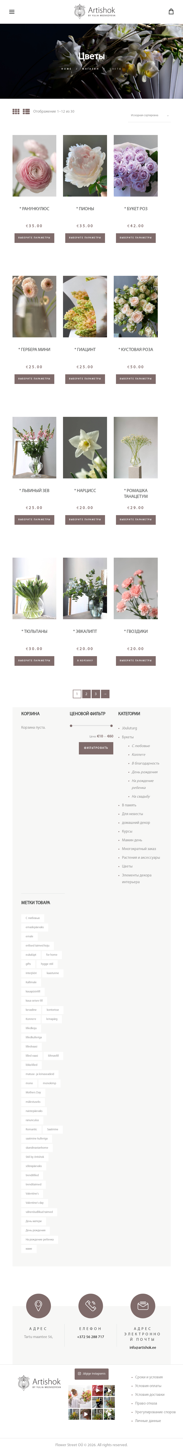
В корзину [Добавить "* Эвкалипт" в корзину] (85, 661)
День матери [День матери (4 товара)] (34, 1221)
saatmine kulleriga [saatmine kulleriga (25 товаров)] (37, 1138)
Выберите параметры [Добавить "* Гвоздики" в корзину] (136, 661)
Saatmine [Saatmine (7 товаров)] (52, 1129)
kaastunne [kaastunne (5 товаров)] (53, 973)
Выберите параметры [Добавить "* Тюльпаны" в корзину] (34, 661)
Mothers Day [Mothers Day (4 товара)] (33, 1092)
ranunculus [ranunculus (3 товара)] (32, 1120)
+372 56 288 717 (90, 1337)
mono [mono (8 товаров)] (29, 1083)
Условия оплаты (148, 1386)
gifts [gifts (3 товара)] (28, 964)
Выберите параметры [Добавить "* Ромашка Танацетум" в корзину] (136, 519)
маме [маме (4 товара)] (29, 1248)
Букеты (128, 737)
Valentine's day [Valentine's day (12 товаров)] (35, 1202)
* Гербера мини (34, 350)
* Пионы (85, 209)
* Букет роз (135, 209)
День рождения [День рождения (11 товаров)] (35, 1230)
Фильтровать (96, 748)
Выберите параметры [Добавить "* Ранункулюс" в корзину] (34, 238)
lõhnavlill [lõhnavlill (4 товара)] (53, 1055)
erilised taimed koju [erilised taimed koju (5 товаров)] (37, 945)
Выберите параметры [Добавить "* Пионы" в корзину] (85, 238)
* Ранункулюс (34, 209)
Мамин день (132, 840)
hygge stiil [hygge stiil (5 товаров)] (47, 964)
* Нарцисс (85, 491)
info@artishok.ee (143, 1348)
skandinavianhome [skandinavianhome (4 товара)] (37, 1147)
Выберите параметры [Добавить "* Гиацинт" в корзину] (85, 379)
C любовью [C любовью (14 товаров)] (33, 918)
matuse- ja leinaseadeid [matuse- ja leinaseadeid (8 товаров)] (40, 1074)
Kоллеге (138, 755)
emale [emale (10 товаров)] (29, 936)
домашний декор (136, 823)
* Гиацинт (85, 350)
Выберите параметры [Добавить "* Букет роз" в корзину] (136, 238)
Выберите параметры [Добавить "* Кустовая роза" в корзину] (136, 379)
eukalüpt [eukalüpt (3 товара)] (31, 954)
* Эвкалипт (85, 632)
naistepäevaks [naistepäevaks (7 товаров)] (34, 1111)
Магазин (90, 69)
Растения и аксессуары (141, 858)
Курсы (127, 831)
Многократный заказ (139, 849)
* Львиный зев (34, 491)
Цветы (127, 866)
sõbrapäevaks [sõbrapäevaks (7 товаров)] (34, 1166)
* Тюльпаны (34, 632)
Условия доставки (149, 1395)
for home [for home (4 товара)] (51, 954)
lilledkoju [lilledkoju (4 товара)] (31, 1028)
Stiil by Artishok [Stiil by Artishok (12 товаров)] (35, 1157)
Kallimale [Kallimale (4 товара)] (31, 982)
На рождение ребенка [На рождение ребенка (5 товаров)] (40, 1239)
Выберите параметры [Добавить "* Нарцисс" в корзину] (85, 519)
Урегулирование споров (155, 1412)
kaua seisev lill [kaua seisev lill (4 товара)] (34, 1000)
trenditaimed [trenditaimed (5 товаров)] (33, 1184)
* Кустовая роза (135, 350)
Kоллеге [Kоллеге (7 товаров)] (31, 1019)
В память (129, 805)
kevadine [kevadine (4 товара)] (31, 1010)
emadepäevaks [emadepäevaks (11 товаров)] (35, 927)
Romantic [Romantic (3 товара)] (31, 1129)
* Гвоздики (136, 632)
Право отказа (146, 1403)
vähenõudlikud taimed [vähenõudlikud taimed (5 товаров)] (39, 1212)
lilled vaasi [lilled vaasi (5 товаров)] (32, 1055)
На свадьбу (141, 797)
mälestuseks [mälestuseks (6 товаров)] (33, 1102)
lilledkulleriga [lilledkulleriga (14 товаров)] (34, 1037)
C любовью (141, 746)
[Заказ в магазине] (149, 115)
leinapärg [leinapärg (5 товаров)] (51, 1019)
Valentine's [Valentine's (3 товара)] (32, 1193)
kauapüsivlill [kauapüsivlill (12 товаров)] (33, 991)
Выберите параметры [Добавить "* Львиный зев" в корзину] (34, 519)
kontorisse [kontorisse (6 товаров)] (53, 1010)
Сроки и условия (149, 1377)
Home (66, 69)
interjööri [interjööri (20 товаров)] (31, 973)
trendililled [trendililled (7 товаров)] (32, 1175)
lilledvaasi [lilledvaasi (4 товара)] (31, 1046)
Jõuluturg (129, 728)
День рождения (144, 772)
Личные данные (148, 1421)
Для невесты (132, 814)
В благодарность (145, 763)
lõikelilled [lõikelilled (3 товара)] (31, 1065)
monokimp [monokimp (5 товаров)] (49, 1083)
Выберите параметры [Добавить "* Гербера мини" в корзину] (34, 379)
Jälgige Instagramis (91, 1373)
